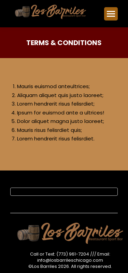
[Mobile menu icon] (111, 14)
